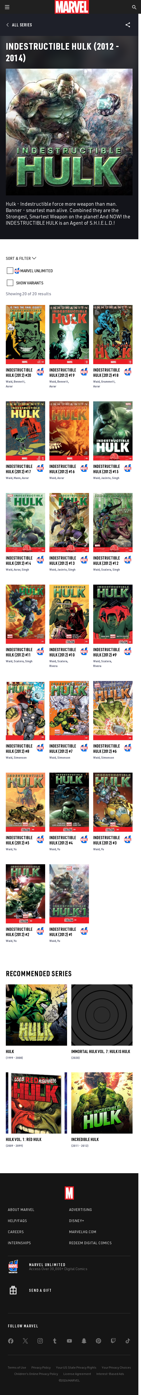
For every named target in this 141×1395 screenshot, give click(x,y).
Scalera (106, 569)
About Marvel (21, 1210)
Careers (16, 1232)
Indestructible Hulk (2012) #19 (62, 372)
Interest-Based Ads (110, 1374)
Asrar (9, 386)
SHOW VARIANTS (29, 282)
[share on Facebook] (10, 1342)
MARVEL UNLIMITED (36, 270)
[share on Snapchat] (84, 1342)
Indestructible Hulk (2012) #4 (62, 840)
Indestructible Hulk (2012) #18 (106, 372)
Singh (115, 478)
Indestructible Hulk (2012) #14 (19, 560)
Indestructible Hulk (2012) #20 (19, 372)
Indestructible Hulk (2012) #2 (19, 932)
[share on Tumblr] (54, 1342)
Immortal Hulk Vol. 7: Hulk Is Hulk (100, 1051)
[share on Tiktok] (127, 1342)
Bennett (19, 381)
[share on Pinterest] (98, 1342)
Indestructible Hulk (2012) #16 (62, 469)
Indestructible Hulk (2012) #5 (19, 840)
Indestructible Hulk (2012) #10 (62, 652)
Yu (15, 849)
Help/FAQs (17, 1221)
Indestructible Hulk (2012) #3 (106, 840)
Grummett (108, 381)
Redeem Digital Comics (90, 1243)
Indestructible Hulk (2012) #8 (19, 748)
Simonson (20, 757)
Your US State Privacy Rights (76, 1367)
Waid (9, 381)
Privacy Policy (41, 1367)
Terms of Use (17, 1367)
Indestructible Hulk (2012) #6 (106, 748)
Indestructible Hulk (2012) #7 (62, 748)
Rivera (53, 666)
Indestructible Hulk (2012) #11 (19, 652)
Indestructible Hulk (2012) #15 (106, 469)
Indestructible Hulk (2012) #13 (62, 560)
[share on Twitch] (113, 1342)
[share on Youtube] (69, 1342)
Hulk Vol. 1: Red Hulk (23, 1139)
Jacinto (106, 478)
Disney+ (76, 1221)
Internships (19, 1243)
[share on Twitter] (25, 1342)
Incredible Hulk (84, 1139)
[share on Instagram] (40, 1342)
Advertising (80, 1210)
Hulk (10, 1051)
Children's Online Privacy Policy (36, 1374)
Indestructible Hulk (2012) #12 (106, 560)
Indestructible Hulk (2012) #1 (62, 932)
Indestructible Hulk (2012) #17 (19, 469)
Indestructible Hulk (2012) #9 (106, 652)
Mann (17, 478)
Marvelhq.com (82, 1232)
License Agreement (77, 1374)
